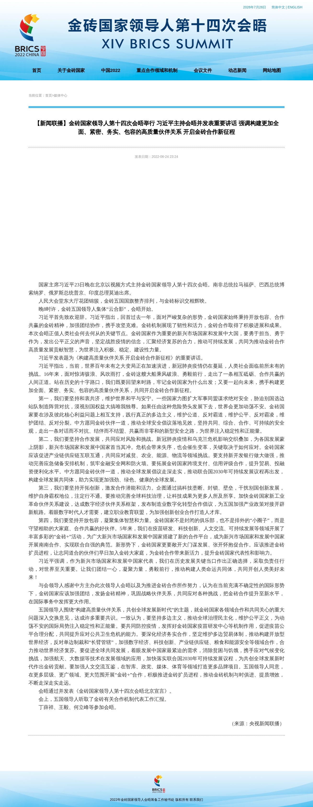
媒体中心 (60, 95)
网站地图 (272, 70)
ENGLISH (295, 7)
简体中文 (278, 7)
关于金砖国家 (71, 70)
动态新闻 (237, 70)
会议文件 (203, 70)
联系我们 (196, 800)
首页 (36, 70)
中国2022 (110, 70)
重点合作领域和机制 (157, 70)
